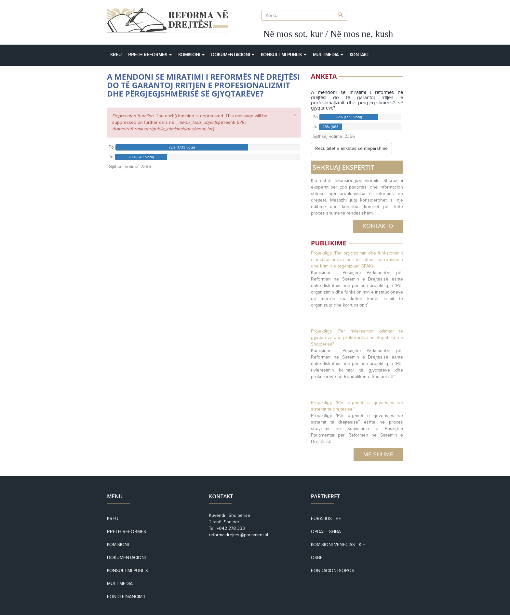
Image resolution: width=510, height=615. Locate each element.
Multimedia (328, 54)
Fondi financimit (126, 596)
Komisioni (191, 54)
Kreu (116, 54)
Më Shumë (378, 454)
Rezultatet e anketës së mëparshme (351, 148)
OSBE (317, 557)
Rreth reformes (126, 531)
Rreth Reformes (150, 54)
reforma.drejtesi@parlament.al (238, 534)
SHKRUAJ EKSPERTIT (344, 167)
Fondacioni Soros (332, 570)
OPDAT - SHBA (326, 531)
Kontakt (359, 54)
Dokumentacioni (232, 54)
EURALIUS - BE (326, 518)
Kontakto (378, 226)
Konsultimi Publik (283, 54)
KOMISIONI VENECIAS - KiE (338, 544)
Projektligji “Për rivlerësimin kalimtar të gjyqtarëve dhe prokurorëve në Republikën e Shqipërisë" (357, 338)
